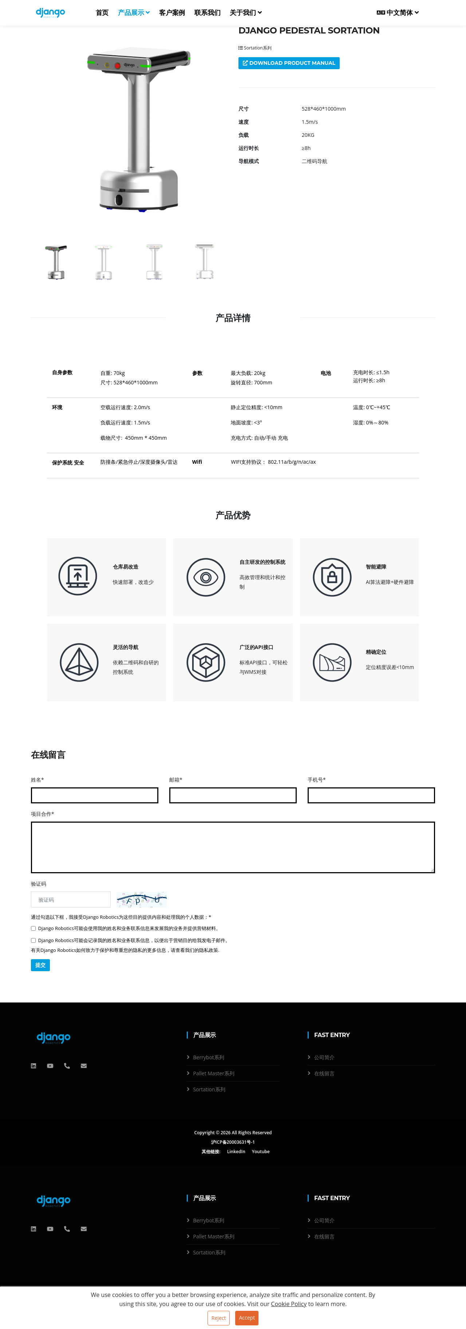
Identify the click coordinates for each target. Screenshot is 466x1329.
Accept (247, 1317)
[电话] (67, 1065)
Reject (219, 1317)
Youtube (261, 1152)
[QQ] (33, 1065)
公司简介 (324, 1057)
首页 (102, 13)
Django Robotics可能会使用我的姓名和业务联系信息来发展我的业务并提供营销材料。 (126, 928)
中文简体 (398, 13)
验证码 (38, 883)
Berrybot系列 (208, 1057)
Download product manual (289, 63)
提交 (40, 965)
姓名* (37, 779)
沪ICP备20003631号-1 (233, 1142)
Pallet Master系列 (213, 1073)
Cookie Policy (289, 1304)
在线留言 (324, 1073)
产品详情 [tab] (233, 318)
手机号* (317, 779)
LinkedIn (236, 1152)
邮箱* (175, 779)
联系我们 (207, 13)
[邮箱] (83, 1065)
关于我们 (245, 13)
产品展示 (134, 13)
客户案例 (172, 13)
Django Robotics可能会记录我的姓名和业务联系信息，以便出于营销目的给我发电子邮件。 (130, 940)
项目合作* (42, 813)
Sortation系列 (255, 48)
